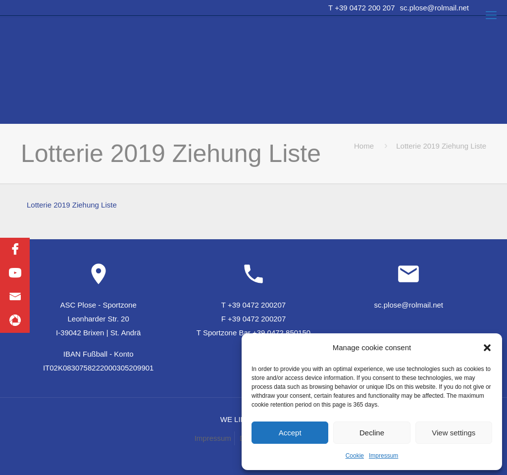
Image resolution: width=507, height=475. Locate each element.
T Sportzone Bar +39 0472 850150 (253, 332)
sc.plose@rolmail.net (434, 7)
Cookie (355, 455)
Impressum (383, 455)
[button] (487, 348)
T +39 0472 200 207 (361, 7)
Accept (290, 432)
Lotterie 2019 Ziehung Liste (72, 205)
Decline (371, 432)
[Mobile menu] (491, 15)
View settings (453, 432)
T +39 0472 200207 (253, 305)
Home (364, 146)
